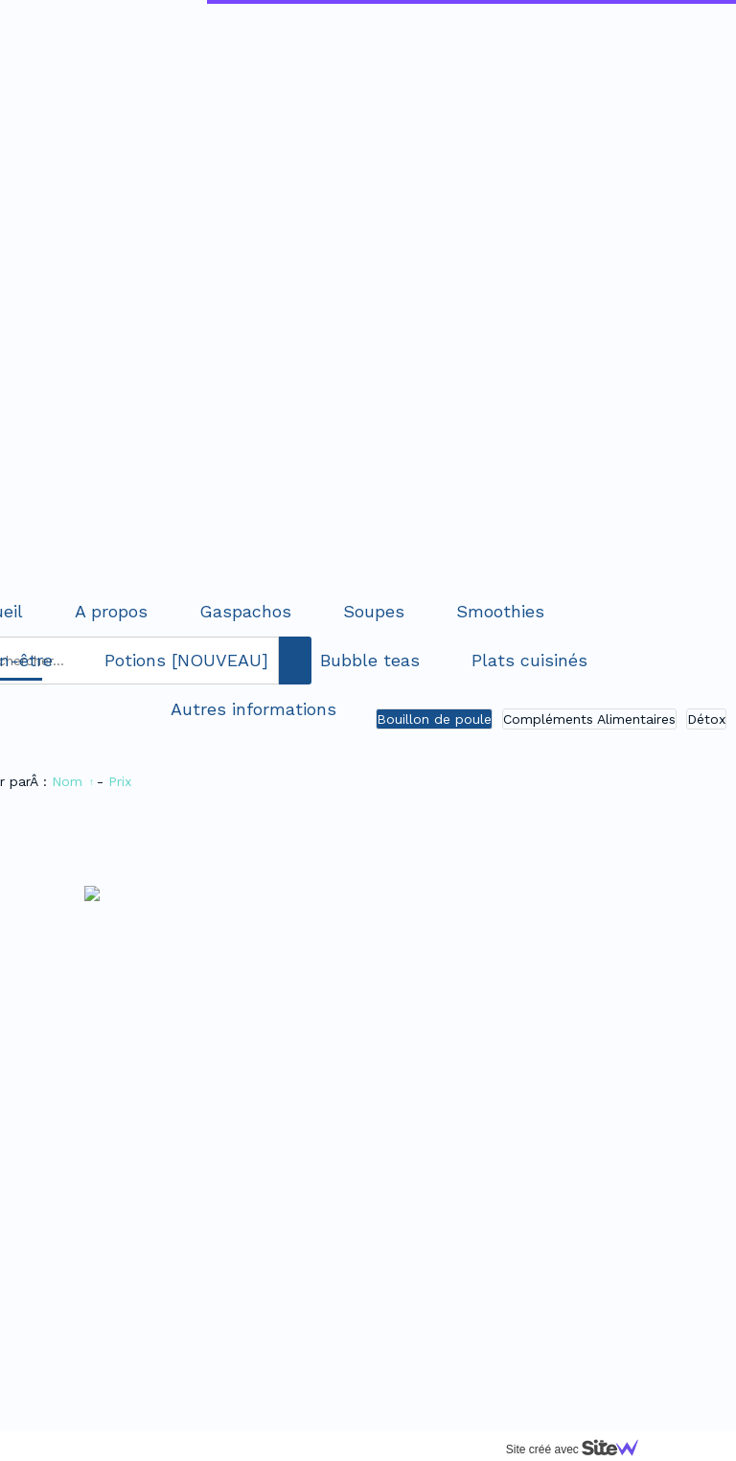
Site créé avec (373, 1449)
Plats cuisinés (322, 660)
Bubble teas (163, 660)
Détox (499, 719)
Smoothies (293, 611)
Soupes (166, 611)
